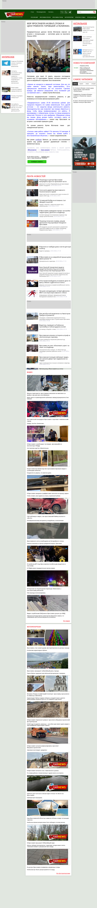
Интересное (8, 57)
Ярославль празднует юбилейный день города (43, 671)
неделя (81, 83)
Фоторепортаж (69, 17)
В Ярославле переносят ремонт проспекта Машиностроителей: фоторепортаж (48, 720)
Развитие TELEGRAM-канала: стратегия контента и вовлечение (17, 63)
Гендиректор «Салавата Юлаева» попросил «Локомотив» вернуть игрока (82, 96)
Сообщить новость (37, 161)
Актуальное (80, 23)
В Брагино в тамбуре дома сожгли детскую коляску (55, 247)
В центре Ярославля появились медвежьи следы (43, 867)
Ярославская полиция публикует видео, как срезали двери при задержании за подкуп (54, 358)
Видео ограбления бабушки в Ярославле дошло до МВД (46, 613)
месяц (75, 83)
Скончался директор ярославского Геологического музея (52, 191)
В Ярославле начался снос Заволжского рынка (43, 770)
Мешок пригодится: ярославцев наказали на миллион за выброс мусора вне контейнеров (46, 394)
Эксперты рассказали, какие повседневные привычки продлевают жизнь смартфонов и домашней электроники (16, 77)
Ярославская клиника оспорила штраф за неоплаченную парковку (54, 336)
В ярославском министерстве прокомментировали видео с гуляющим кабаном (47, 469)
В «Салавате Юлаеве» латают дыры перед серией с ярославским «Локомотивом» (83, 89)
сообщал (38, 139)
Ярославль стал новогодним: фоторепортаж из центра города (48, 648)
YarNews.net (45, 156)
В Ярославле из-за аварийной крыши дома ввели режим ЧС (55, 258)
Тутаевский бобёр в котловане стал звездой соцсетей (52, 201)
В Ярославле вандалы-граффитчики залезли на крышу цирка (47, 493)
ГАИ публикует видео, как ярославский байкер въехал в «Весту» (46, 517)
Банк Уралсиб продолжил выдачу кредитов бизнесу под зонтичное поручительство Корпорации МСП (52, 268)
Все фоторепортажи (63, 873)
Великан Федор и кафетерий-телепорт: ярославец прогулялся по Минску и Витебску (48, 694)
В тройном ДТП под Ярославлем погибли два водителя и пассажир (46, 565)
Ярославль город (57, 17)
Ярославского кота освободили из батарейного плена (45, 541)
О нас (32, 12)
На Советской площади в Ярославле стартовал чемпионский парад (47, 420)
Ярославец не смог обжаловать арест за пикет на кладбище (54, 346)
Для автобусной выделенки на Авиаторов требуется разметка (54, 314)
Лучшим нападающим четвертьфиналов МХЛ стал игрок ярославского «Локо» (54, 292)
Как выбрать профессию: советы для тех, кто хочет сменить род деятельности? (17, 107)
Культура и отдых (80, 17)
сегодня (93, 83)
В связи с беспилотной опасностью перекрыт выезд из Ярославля (83, 101)
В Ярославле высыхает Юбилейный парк (41, 843)
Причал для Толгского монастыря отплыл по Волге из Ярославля (45, 794)
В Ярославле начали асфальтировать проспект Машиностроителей (43, 746)
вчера (87, 83)
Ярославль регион (45, 17)
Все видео (66, 621)
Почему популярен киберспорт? (17, 96)
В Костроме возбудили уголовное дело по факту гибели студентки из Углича (54, 281)
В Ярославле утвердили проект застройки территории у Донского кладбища (54, 211)
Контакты (50, 12)
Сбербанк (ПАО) (84, 65)
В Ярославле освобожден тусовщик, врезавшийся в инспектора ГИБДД (44, 445)
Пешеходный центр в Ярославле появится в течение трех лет (88, 29)
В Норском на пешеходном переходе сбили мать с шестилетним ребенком (44, 589)
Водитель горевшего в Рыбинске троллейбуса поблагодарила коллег (52, 326)
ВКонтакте (32, 150)
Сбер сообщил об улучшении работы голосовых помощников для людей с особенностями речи (86, 70)
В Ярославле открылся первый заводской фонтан (16, 89)
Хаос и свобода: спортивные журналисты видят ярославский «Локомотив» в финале (88, 41)
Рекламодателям (41, 12)
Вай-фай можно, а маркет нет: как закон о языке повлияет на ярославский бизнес (88, 53)
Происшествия (91, 17)
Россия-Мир (34, 17)
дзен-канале (45, 150)
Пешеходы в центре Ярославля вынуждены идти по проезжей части (52, 180)
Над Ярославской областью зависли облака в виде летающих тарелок (48, 819)
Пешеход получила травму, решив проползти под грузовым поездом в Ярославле (52, 222)
